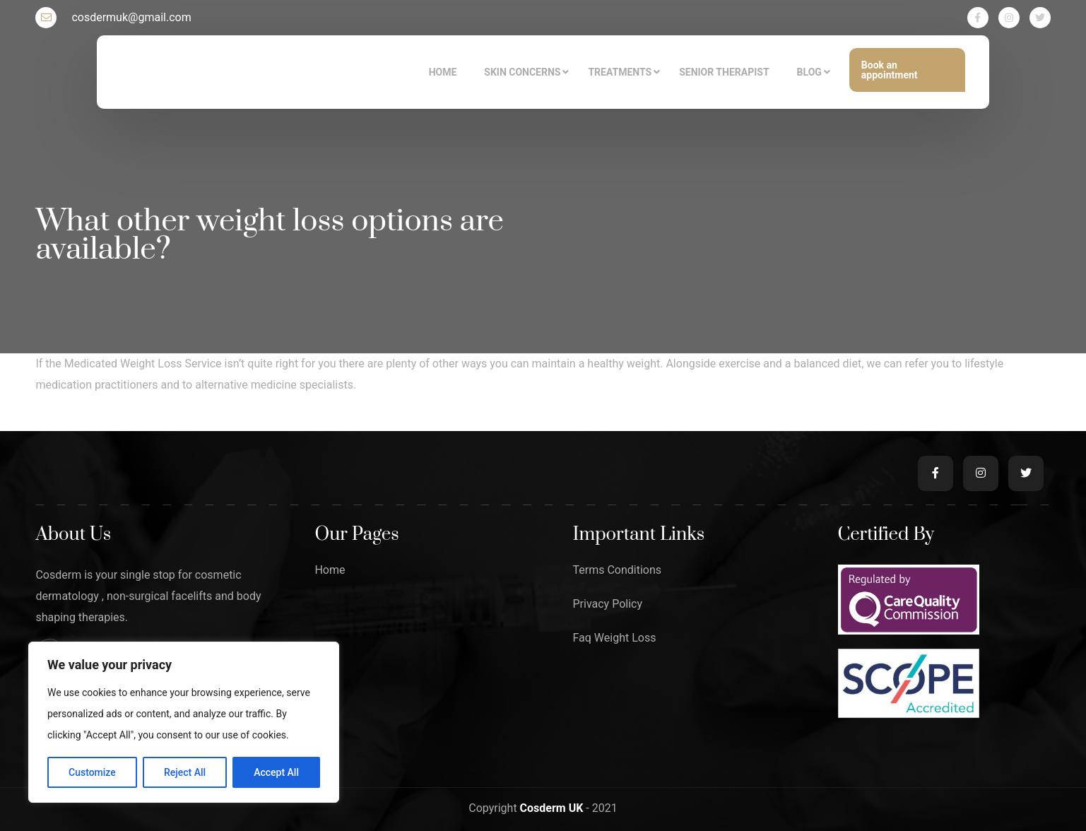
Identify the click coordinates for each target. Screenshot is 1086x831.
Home (329, 570)
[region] (183, 722)
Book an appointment (889, 70)
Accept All (276, 772)
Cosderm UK (553, 808)
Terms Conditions (616, 570)
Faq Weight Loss (614, 638)
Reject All (185, 772)
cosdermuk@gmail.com (113, 17)
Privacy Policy (607, 604)
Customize (92, 772)
